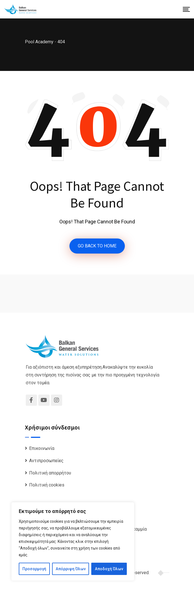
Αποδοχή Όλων (109, 569)
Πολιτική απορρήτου (50, 473)
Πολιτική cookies (46, 485)
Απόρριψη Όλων (71, 569)
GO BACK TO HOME (97, 246)
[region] (72, 541)
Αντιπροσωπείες (46, 460)
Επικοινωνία (41, 448)
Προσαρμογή (34, 569)
